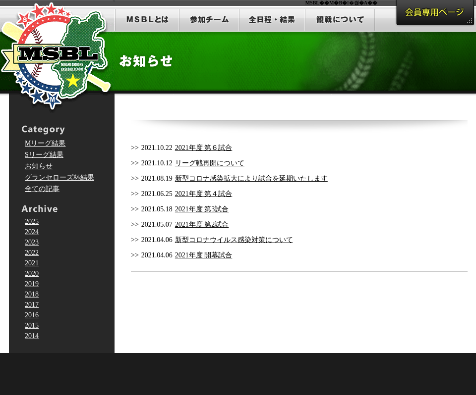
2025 (32, 221)
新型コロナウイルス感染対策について (234, 240)
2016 (32, 315)
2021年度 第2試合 (202, 224)
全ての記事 (42, 189)
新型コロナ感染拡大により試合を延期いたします (251, 178)
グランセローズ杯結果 (59, 177)
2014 (32, 336)
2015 (32, 325)
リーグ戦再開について (209, 163)
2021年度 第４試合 (204, 194)
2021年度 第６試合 (204, 147)
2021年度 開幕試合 (204, 255)
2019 (32, 284)
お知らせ (39, 166)
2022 (32, 252)
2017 (32, 304)
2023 (32, 242)
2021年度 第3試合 (202, 209)
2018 (32, 294)
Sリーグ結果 (44, 154)
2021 (32, 263)
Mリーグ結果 (45, 143)
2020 (32, 273)
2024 (32, 232)
